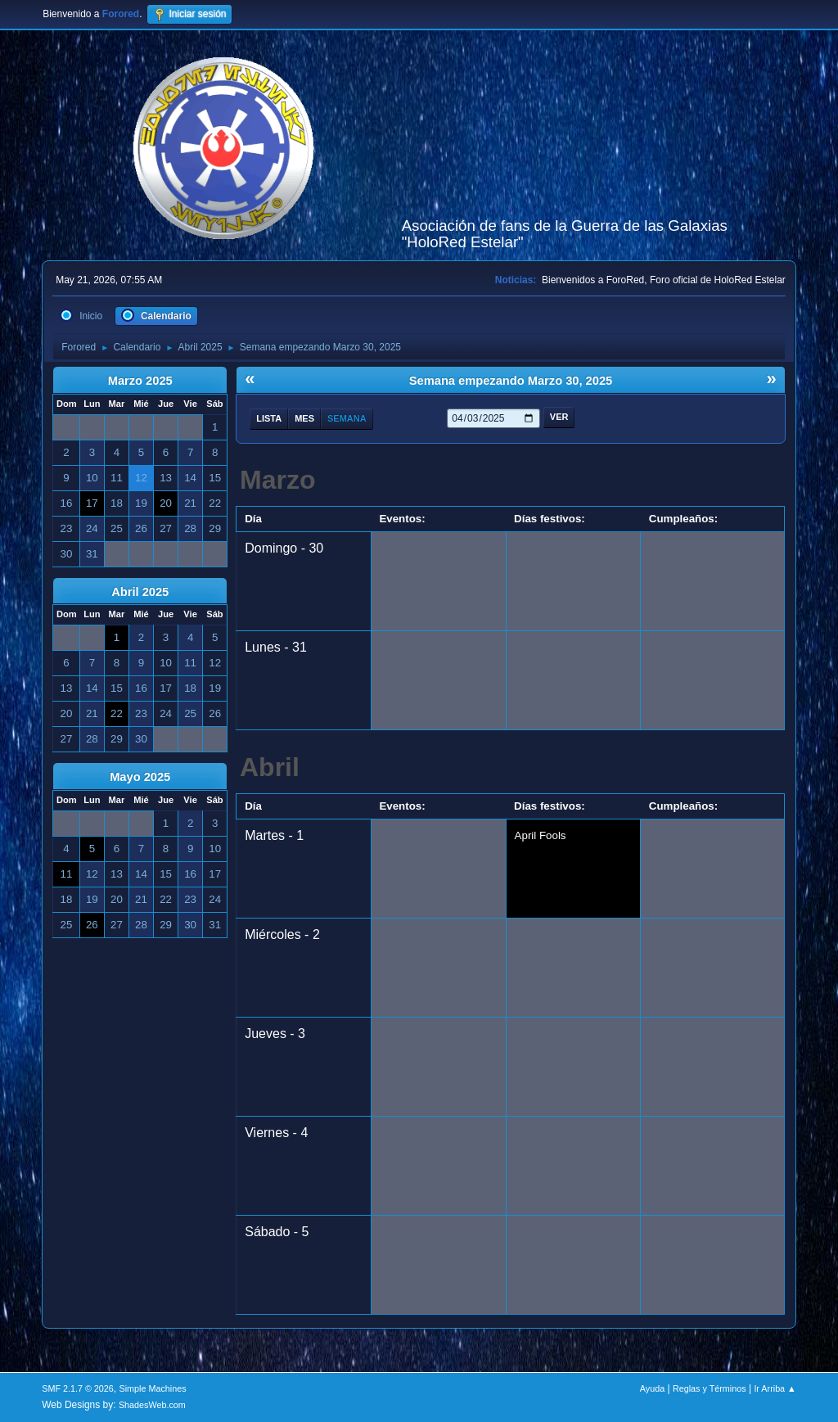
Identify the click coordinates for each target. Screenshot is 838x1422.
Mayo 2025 (140, 776)
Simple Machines (153, 1388)
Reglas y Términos (709, 1388)
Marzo (277, 479)
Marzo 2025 (140, 380)
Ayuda (652, 1388)
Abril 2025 (140, 591)
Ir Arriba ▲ (774, 1388)
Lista (269, 418)
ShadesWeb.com (152, 1405)
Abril (270, 767)
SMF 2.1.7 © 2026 (78, 1388)
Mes (304, 418)
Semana (347, 418)
